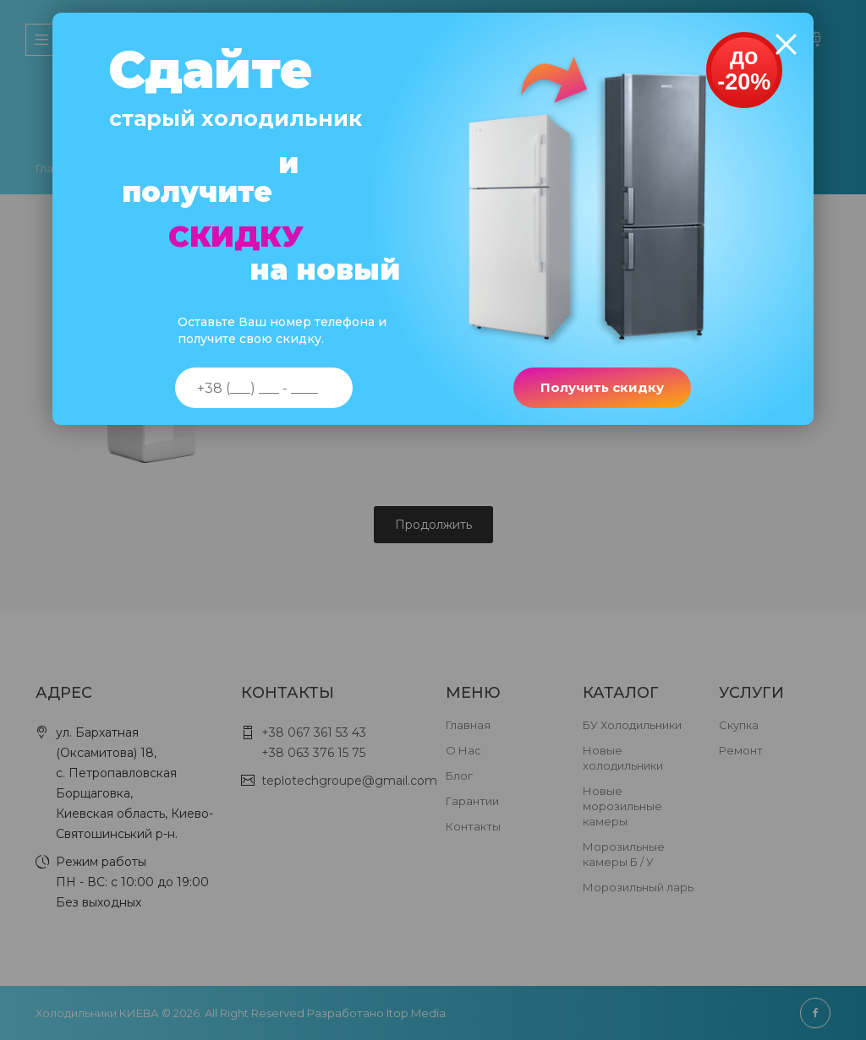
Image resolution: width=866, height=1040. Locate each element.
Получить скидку (600, 392)
